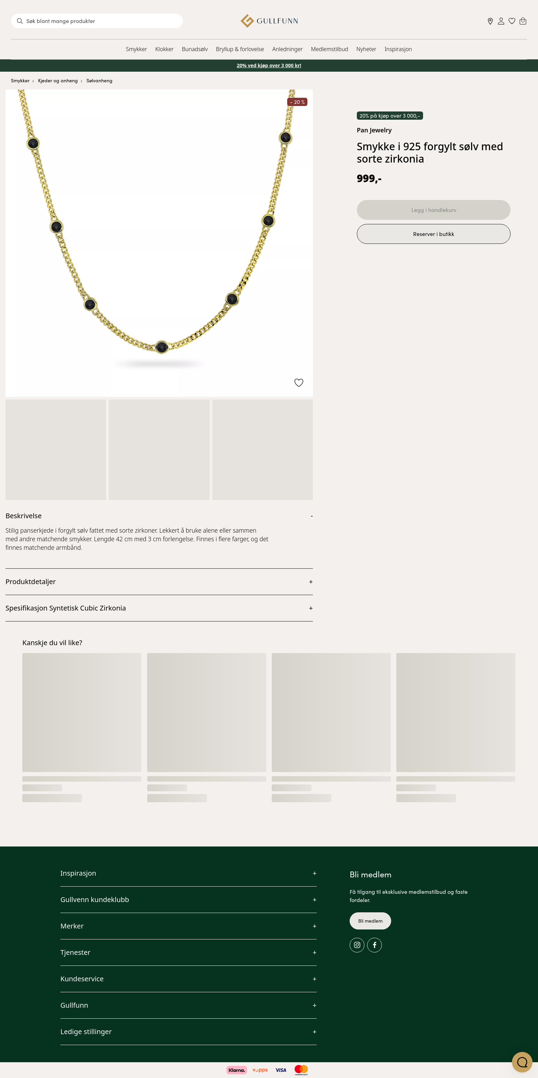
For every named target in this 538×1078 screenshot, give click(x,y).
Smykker (136, 49)
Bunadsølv (195, 49)
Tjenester (75, 952)
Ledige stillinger (86, 1031)
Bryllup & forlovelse (240, 49)
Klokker (164, 49)
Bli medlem (370, 920)
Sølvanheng (99, 80)
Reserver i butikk (433, 233)
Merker (72, 926)
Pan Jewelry (374, 130)
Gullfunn (74, 1005)
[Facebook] (374, 945)
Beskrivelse (23, 515)
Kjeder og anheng (58, 80)
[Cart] (523, 21)
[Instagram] (357, 945)
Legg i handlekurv (433, 209)
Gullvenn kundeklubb (94, 899)
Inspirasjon (398, 49)
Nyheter (366, 49)
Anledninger (287, 49)
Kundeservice (82, 978)
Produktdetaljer (30, 581)
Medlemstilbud (329, 49)
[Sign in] (501, 21)
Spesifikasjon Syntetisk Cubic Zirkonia (65, 608)
